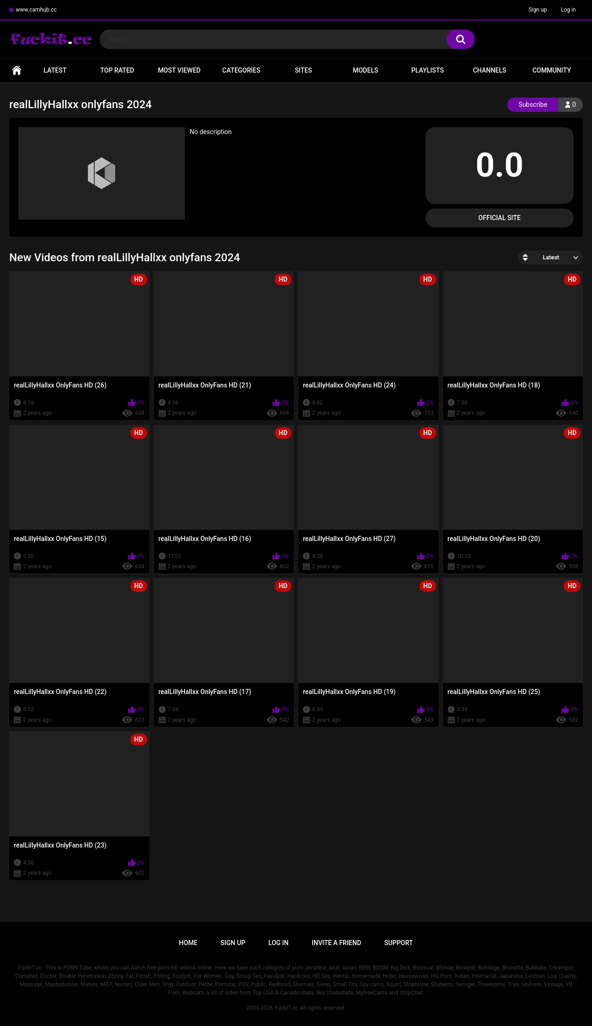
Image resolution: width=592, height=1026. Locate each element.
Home (16, 70)
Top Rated (117, 70)
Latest (55, 70)
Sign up (538, 9)
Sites (303, 70)
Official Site (499, 217)
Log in (568, 9)
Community (551, 70)
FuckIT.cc (286, 1008)
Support (398, 942)
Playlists (427, 70)
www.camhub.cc (36, 9)
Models (365, 70)
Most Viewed (179, 70)
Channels (489, 70)
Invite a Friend (336, 942)
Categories (241, 70)
